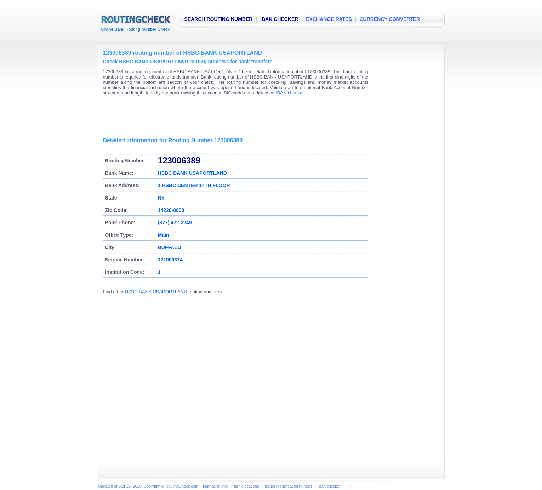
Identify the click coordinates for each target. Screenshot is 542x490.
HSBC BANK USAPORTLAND (156, 291)
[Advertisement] (231, 117)
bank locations (246, 486)
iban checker (329, 486)
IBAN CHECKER (279, 19)
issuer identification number (288, 486)
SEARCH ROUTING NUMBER (218, 19)
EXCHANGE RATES (329, 19)
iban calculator (215, 486)
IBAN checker (290, 93)
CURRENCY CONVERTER (390, 19)
